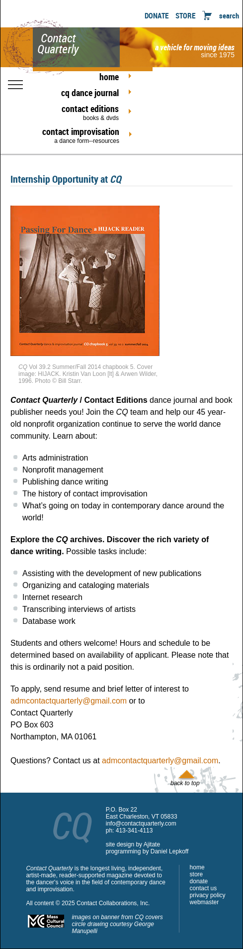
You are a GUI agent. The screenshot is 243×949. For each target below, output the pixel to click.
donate (199, 881)
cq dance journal (90, 93)
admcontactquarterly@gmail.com (68, 701)
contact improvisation (80, 134)
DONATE (156, 15)
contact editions (80, 112)
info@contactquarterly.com (141, 823)
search (229, 15)
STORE (185, 15)
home (109, 77)
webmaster (204, 902)
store (196, 874)
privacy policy (208, 895)
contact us (203, 888)
